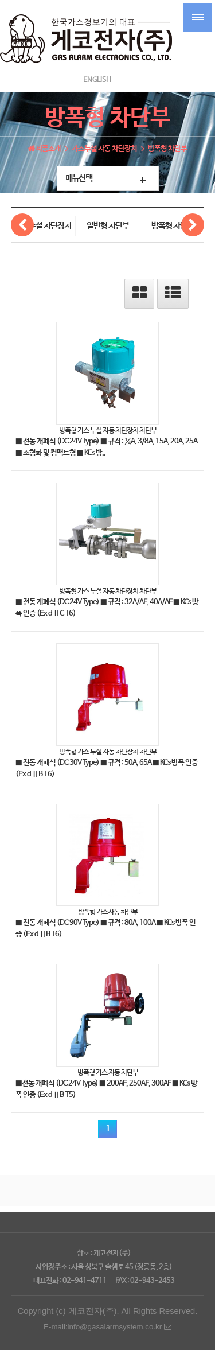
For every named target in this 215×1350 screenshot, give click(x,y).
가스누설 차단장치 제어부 (43, 228)
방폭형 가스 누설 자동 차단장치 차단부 (108, 430)
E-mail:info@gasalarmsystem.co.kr (107, 1326)
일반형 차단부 (108, 226)
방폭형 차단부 (172, 226)
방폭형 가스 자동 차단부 (107, 1072)
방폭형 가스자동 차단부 (108, 912)
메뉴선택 (78, 178)
